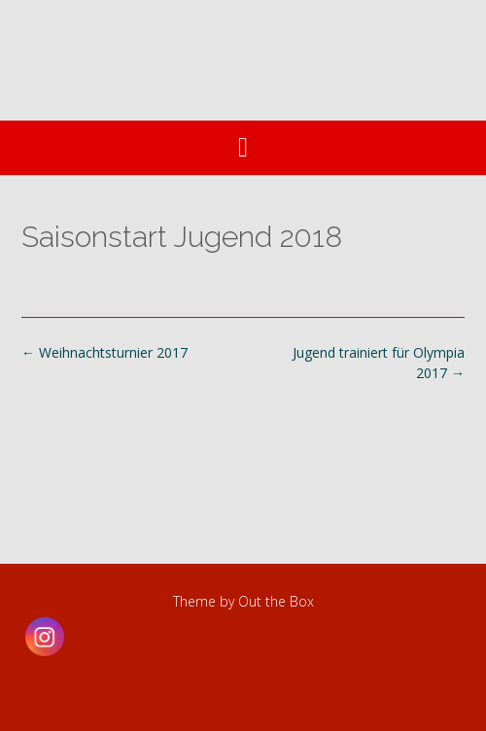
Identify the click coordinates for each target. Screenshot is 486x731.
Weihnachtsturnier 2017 (104, 352)
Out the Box (276, 601)
